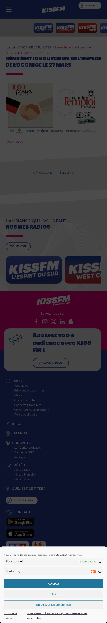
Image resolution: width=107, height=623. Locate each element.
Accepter (53, 583)
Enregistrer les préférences (53, 604)
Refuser (54, 594)
